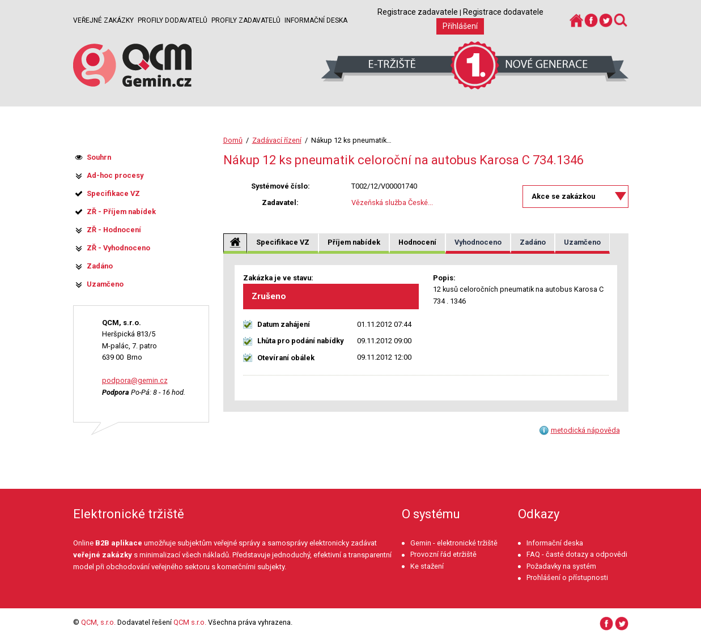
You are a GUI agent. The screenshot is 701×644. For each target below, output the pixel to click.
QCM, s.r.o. (98, 622)
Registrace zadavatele (417, 11)
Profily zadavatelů (246, 20)
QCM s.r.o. (189, 622)
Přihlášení (460, 26)
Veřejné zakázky (103, 20)
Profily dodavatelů (172, 20)
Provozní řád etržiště (443, 554)
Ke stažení (427, 566)
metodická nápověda (585, 430)
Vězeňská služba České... (392, 202)
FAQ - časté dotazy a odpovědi (576, 554)
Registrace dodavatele (503, 11)
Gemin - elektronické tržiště (454, 543)
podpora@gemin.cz (135, 380)
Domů (233, 140)
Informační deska (315, 20)
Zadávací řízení (276, 140)
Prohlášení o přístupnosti (567, 577)
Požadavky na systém (561, 566)
